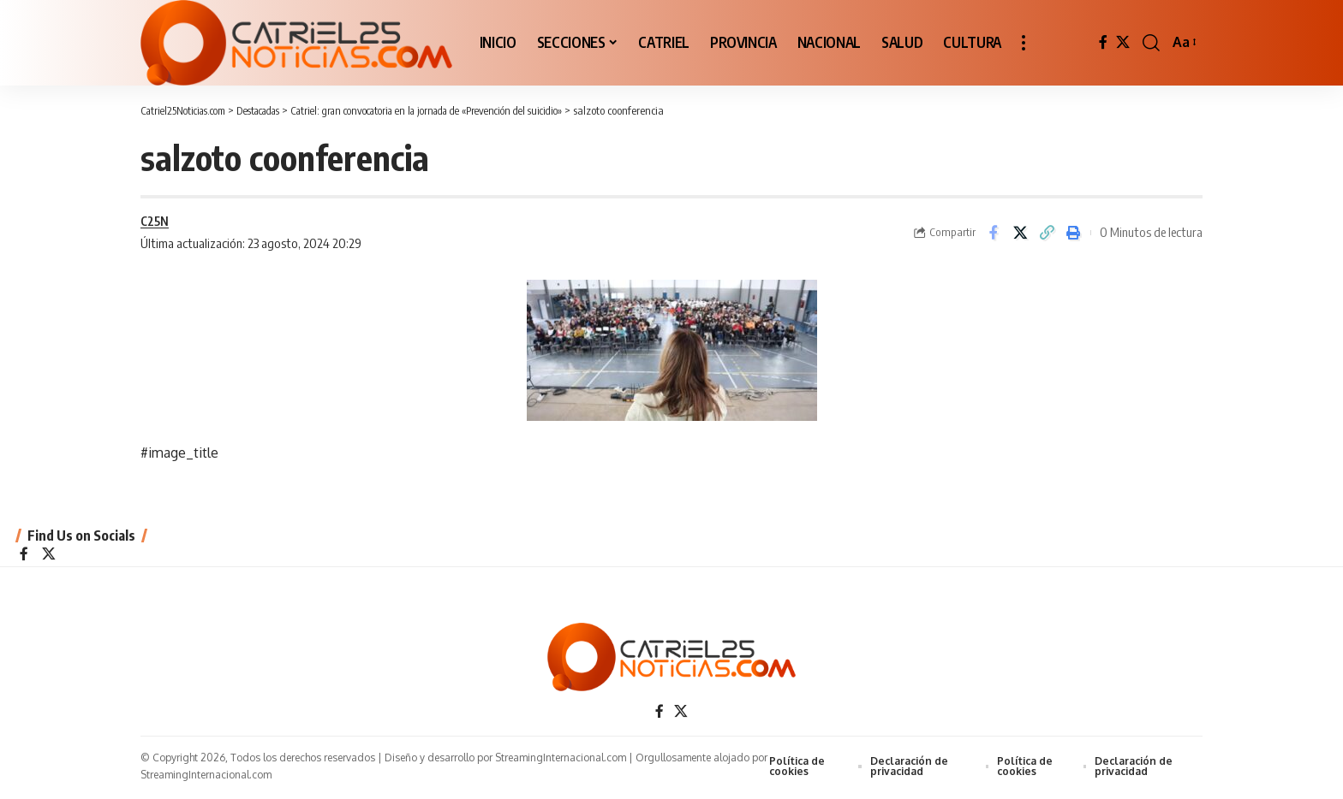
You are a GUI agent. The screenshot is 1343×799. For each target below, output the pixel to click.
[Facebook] (1103, 42)
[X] (1123, 42)
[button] (1024, 43)
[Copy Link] (1047, 233)
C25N (155, 221)
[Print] (1073, 233)
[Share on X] (1020, 233)
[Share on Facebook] (994, 233)
